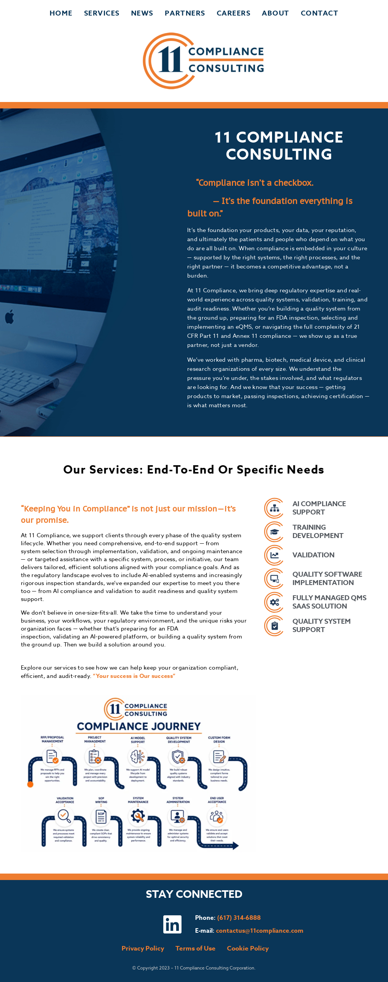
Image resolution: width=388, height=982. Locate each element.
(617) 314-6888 (239, 917)
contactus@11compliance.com (260, 930)
